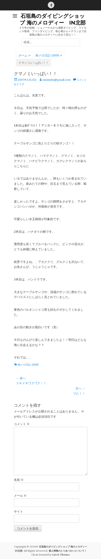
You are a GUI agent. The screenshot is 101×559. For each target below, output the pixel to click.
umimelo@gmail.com (57, 79)
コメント (22, 424)
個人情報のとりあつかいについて (66, 550)
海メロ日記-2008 (48, 55)
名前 (19, 480)
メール (20, 496)
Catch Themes (61, 554)
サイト (18, 511)
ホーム (24, 55)
